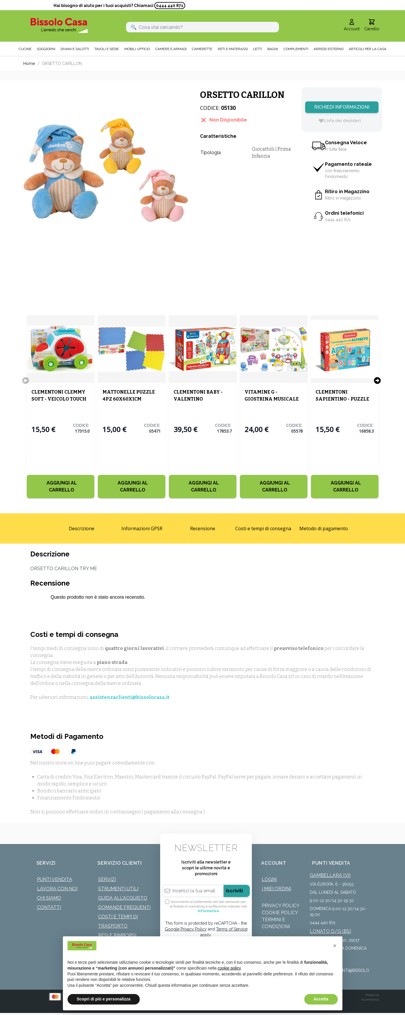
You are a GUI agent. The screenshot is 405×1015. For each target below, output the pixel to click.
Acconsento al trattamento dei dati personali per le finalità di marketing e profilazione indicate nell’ (208, 905)
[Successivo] (377, 379)
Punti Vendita (54, 878)
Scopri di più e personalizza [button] (103, 999)
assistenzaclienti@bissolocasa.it (129, 696)
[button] (334, 945)
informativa (208, 910)
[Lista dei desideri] (339, 120)
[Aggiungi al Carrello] (60, 485)
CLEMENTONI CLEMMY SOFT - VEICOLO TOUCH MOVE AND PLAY (58, 398)
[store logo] (59, 25)
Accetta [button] (321, 999)
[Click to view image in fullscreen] (105, 169)
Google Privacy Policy (186, 928)
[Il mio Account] (352, 24)
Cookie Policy (280, 911)
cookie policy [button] (228, 968)
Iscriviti (234, 890)
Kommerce (370, 999)
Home (29, 62)
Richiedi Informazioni (341, 106)
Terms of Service (231, 928)
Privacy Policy (281, 904)
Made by (372, 994)
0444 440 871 (169, 5)
